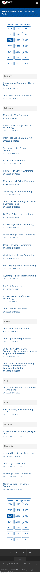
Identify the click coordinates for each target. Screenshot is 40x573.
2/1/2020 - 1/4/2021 (10, 118)
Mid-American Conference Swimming (16, 297)
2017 (10, 46)
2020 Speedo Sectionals (15, 308)
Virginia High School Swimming (18, 255)
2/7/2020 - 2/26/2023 (11, 153)
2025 (17, 28)
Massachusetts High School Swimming (17, 126)
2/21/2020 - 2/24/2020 (11, 227)
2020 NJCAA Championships (17, 338)
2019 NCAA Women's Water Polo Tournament (19, 388)
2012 (25, 51)
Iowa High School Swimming (17, 473)
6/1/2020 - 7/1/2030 (10, 415)
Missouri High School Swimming (19, 234)
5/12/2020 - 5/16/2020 (11, 393)
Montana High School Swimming (19, 181)
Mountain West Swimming (16, 115)
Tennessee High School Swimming (14, 149)
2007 (17, 63)
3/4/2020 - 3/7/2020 (10, 331)
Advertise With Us (7, 572)
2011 (10, 57)
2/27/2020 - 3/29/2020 (11, 312)
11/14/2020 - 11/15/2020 (12, 477)
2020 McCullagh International (18, 214)
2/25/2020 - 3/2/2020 (11, 289)
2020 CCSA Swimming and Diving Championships (19, 202)
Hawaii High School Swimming (18, 170)
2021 (25, 34)
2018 (25, 40)
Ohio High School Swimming (17, 244)
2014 (10, 51)
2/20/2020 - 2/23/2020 (11, 217)
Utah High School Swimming (17, 137)
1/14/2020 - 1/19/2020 (11, 98)
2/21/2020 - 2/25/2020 (11, 238)
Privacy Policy (27, 570)
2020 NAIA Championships (16, 328)
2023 (10, 34)
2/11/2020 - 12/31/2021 (12, 164)
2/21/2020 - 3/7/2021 (11, 258)
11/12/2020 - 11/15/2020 (12, 466)
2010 (17, 57)
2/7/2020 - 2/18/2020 (11, 141)
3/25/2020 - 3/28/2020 (11, 371)
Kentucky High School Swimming (19, 265)
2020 (10, 40)
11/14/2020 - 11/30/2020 (12, 489)
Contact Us (4, 570)
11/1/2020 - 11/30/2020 (12, 456)
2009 (25, 57)
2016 (17, 46)
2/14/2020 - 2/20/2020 (11, 184)
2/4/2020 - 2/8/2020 (10, 131)
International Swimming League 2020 (19, 432)
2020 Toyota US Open (14, 463)
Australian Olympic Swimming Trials (18, 410)
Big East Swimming (12, 286)
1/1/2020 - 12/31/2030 (11, 88)
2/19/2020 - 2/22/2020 (11, 207)
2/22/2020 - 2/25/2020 (11, 279)
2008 (10, 63)
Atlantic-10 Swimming (14, 160)
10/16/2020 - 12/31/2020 (12, 436)
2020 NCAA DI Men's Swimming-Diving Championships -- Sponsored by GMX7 (19, 365)
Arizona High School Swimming (18, 453)
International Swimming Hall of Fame (19, 83)
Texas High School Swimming (17, 191)
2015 (25, 46)
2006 (25, 63)
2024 (25, 28)
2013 (17, 51)
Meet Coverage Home (19, 24)
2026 (10, 28)
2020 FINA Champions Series (17, 95)
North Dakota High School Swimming (16, 484)
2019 (17, 40)
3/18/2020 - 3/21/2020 (11, 356)
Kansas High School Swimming (18, 224)
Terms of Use (15, 570)
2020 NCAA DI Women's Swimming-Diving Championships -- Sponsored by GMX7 (20, 351)
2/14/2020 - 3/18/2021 (11, 194)
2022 (17, 34)
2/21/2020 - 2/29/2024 (11, 268)
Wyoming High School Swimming (19, 275)
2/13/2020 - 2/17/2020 (11, 174)
